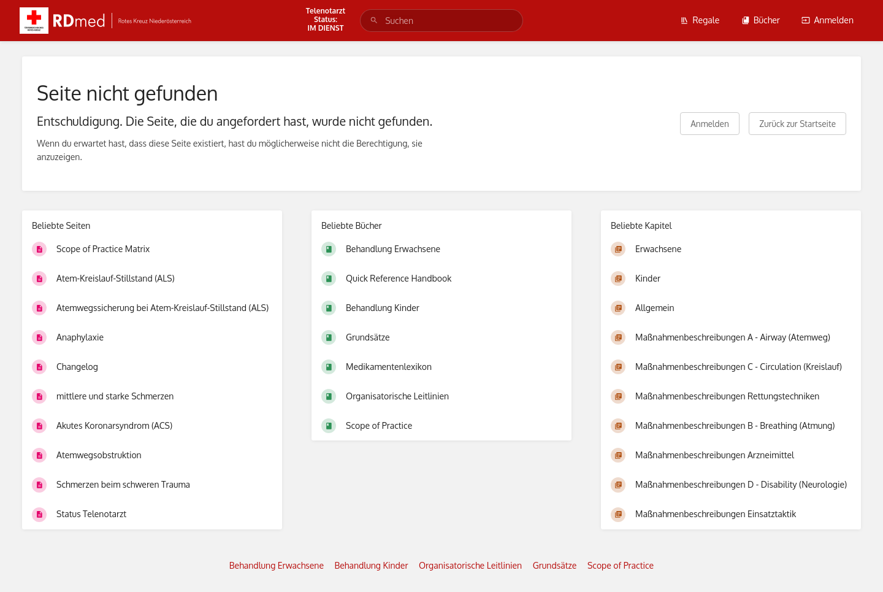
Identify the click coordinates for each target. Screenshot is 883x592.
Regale (699, 20)
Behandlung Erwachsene (276, 565)
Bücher (760, 20)
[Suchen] (374, 20)
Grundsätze (555, 565)
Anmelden (827, 20)
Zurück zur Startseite (797, 123)
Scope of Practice (620, 565)
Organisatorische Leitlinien (470, 565)
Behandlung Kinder (371, 565)
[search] (441, 20)
